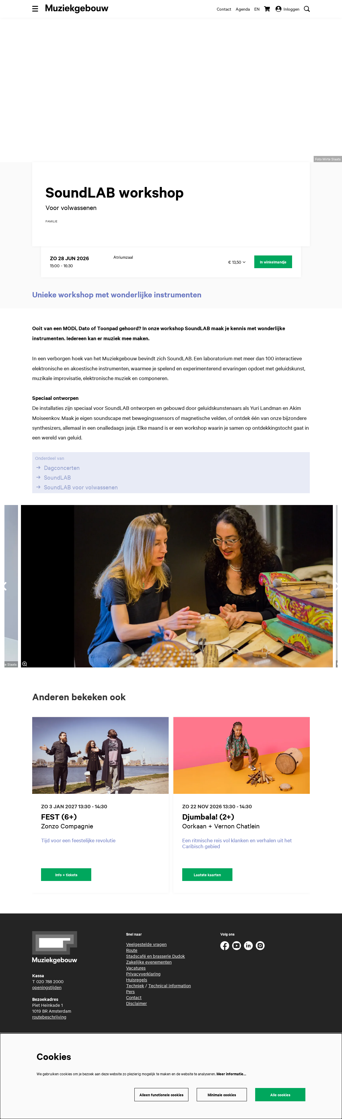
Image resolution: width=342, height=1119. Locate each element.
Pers (130, 1006)
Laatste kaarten (207, 889)
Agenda (243, 9)
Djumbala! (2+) (208, 831)
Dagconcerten (57, 482)
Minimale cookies (222, 1094)
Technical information (169, 1001)
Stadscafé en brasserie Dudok (155, 971)
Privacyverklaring (143, 989)
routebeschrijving (49, 1032)
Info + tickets (66, 889)
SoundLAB (53, 492)
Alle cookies (280, 1094)
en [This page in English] (257, 8)
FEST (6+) (59, 831)
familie (51, 236)
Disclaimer (136, 1018)
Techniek (135, 1001)
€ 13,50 (236, 277)
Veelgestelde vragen (146, 959)
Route (131, 965)
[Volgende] (311, 820)
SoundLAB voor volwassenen (76, 502)
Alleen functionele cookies (161, 1094)
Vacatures (136, 983)
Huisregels (136, 995)
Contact (224, 9)
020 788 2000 (49, 996)
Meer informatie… (231, 1073)
